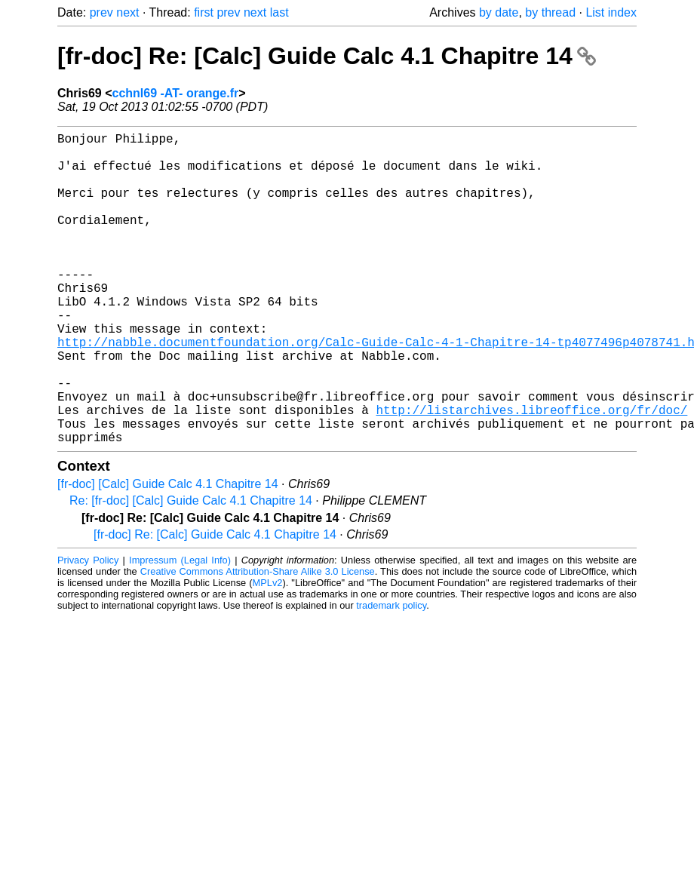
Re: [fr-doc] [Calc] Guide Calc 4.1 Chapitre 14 (190, 569)
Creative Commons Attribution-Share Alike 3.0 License (257, 640)
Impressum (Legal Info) (180, 629)
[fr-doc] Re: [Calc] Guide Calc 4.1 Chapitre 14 (326, 55)
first (203, 12)
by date (498, 12)
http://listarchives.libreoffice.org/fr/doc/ (531, 473)
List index (611, 12)
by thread (550, 12)
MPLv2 (268, 652)
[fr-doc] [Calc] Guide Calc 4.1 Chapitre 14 (167, 553)
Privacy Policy (87, 629)
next (127, 12)
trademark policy (391, 674)
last (279, 12)
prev (101, 12)
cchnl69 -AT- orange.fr (175, 93)
